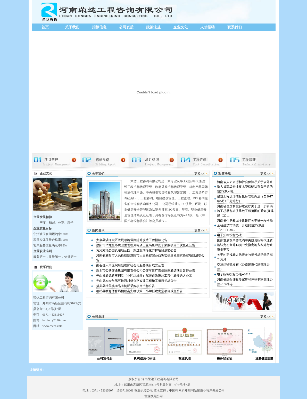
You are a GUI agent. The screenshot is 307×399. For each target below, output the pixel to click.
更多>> (199, 173)
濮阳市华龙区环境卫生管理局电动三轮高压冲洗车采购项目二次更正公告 (145, 245)
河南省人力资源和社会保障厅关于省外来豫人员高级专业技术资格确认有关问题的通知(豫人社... (245, 186)
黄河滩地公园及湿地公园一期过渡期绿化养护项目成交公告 (136, 250)
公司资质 (126, 27)
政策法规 (153, 27)
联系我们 (234, 27)
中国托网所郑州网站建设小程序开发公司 (197, 390)
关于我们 (72, 27)
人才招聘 (207, 27)
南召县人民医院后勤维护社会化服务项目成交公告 (130, 265)
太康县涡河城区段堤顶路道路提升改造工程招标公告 (131, 240)
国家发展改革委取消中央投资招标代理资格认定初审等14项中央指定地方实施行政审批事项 (245, 244)
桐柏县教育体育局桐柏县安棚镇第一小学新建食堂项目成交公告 (139, 291)
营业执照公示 (143, 390)
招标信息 (99, 27)
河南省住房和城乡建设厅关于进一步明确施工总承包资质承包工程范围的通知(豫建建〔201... (245, 210)
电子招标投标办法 (229, 235)
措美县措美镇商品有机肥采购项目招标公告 (125, 286)
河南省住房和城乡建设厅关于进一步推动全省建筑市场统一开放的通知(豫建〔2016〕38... (245, 225)
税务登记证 (229, 358)
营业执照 (189, 358)
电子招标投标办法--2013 (233, 274)
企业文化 (180, 27)
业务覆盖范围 (269, 358)
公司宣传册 (109, 358)
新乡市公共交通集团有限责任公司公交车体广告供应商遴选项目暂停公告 (145, 270)
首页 (45, 27)
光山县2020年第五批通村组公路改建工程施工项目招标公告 (136, 281)
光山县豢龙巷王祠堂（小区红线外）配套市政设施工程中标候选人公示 (144, 275)
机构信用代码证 (149, 358)
